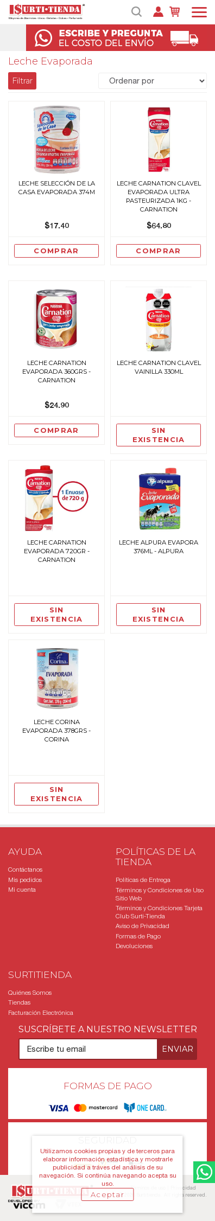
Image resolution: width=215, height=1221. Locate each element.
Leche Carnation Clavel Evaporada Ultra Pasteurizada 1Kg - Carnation (159, 196)
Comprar (56, 250)
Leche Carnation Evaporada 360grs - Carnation (56, 371)
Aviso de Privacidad (142, 926)
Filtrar (22, 81)
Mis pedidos (25, 880)
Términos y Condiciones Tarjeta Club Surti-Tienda (159, 912)
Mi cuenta (22, 889)
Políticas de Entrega (143, 880)
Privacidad (183, 1188)
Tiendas (19, 1002)
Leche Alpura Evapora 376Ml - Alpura (158, 547)
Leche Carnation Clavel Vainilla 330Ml (159, 367)
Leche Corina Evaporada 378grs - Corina (56, 730)
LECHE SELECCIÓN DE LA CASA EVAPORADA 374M (56, 188)
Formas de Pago (138, 936)
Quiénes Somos (30, 992)
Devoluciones (134, 946)
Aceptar (107, 1194)
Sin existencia (158, 435)
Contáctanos (25, 869)
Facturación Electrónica (40, 1013)
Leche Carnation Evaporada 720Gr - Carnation (57, 551)
